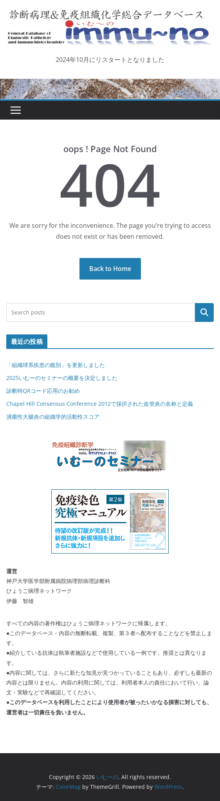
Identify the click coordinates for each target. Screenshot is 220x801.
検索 (204, 312)
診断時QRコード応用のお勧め (43, 390)
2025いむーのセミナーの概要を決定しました (61, 377)
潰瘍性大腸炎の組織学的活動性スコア (52, 416)
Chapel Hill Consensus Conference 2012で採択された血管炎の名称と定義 (99, 403)
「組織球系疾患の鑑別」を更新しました (55, 365)
